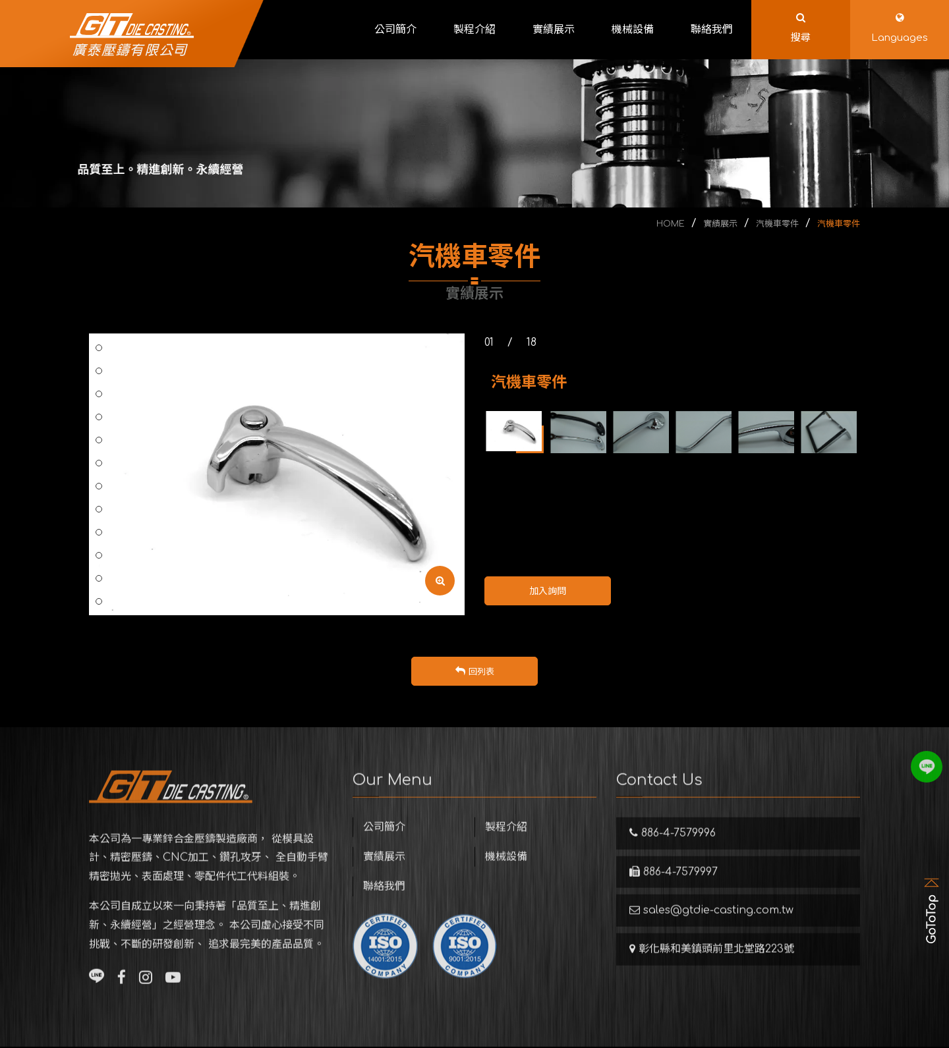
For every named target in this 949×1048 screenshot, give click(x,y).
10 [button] (99, 486)
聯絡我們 (384, 906)
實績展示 (720, 224)
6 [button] (99, 394)
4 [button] (99, 348)
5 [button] (99, 371)
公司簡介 (384, 847)
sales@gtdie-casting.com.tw (711, 930)
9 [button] (99, 463)
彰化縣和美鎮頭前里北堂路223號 (711, 969)
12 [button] (99, 532)
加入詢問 (547, 591)
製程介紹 (506, 847)
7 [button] (99, 417)
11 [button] (98, 509)
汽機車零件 (777, 224)
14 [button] (99, 578)
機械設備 (506, 877)
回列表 (474, 672)
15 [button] (99, 601)
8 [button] (99, 440)
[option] (277, 474)
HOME (670, 224)
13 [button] (99, 555)
